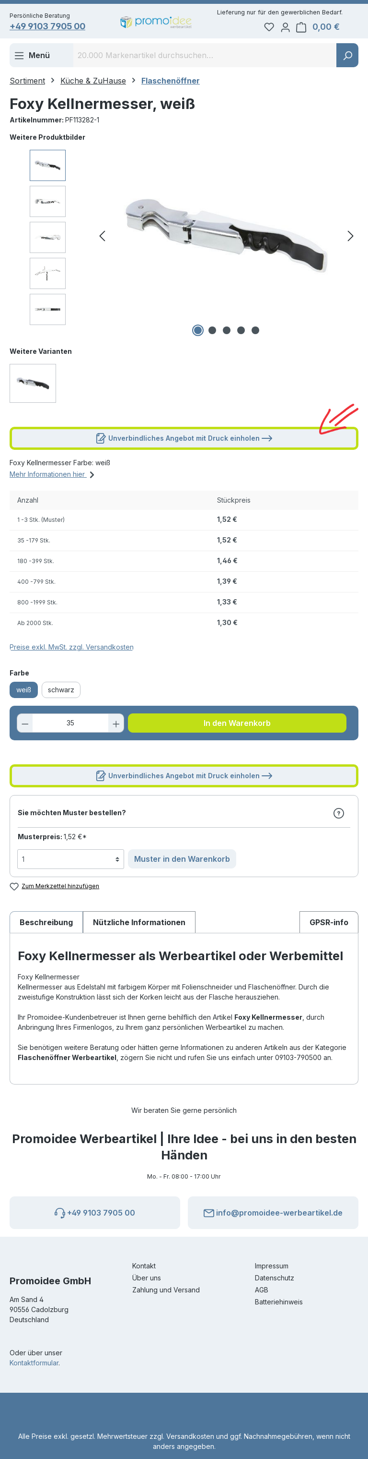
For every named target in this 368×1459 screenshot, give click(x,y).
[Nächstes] (351, 237)
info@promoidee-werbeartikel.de (273, 1211)
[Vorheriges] (102, 237)
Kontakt (144, 1266)
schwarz (61, 691)
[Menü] (32, 56)
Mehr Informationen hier (53, 474)
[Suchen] (347, 57)
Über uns (146, 1278)
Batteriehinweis (279, 1302)
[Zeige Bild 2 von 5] (212, 332)
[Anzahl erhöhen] (114, 724)
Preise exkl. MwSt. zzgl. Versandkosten (72, 648)
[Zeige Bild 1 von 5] (198, 332)
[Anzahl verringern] (27, 724)
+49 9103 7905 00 (54, 27)
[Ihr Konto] (296, 26)
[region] (184, 237)
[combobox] (205, 57)
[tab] (46, 923)
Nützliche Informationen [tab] (139, 923)
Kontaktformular (34, 1363)
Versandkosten (190, 1436)
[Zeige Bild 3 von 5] (226, 332)
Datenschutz (274, 1278)
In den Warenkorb (237, 724)
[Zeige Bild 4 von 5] (241, 332)
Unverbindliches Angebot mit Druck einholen (184, 438)
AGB (261, 1290)
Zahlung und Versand (166, 1290)
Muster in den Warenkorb (182, 860)
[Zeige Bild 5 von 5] (255, 332)
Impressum (271, 1266)
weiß (23, 691)
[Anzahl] (70, 724)
